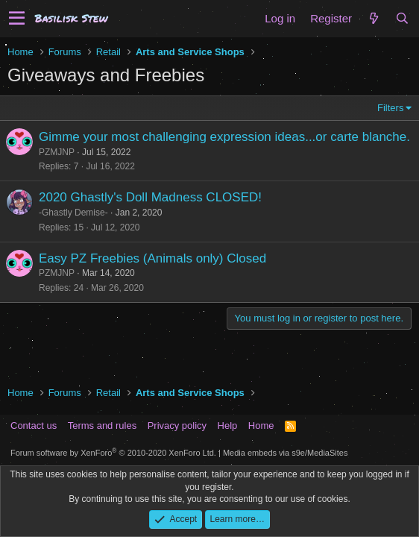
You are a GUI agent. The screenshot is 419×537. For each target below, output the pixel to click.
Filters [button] (390, 107)
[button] (17, 18)
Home (261, 425)
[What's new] (373, 18)
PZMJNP (57, 152)
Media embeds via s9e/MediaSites (285, 452)
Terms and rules (102, 425)
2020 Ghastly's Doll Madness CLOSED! (150, 197)
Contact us (33, 425)
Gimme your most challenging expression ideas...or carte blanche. (224, 137)
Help (228, 425)
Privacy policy (177, 425)
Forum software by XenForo (113, 452)
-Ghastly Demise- (73, 212)
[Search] (402, 18)
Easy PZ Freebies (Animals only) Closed (152, 258)
